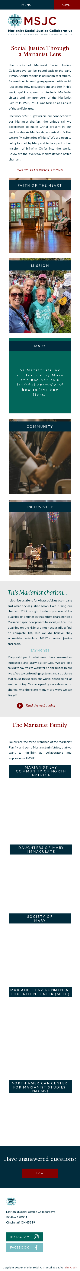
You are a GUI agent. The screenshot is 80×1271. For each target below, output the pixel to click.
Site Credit (71, 1267)
